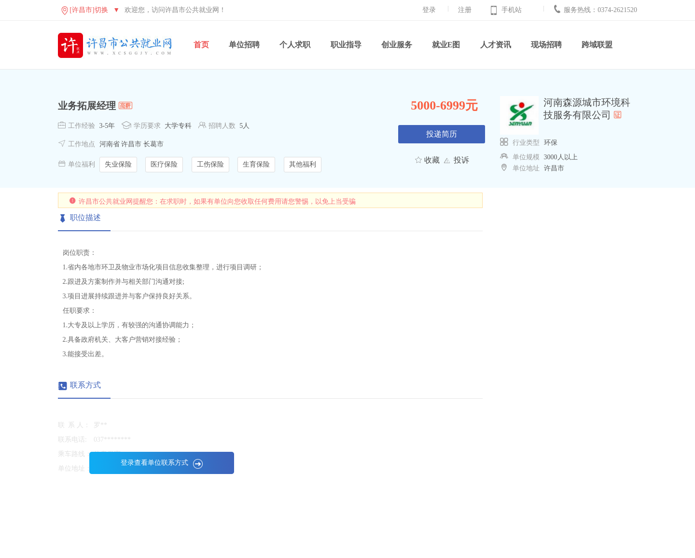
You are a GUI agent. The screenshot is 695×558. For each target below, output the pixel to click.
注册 (465, 10)
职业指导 (346, 45)
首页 (201, 45)
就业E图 (446, 45)
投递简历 (441, 134)
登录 (429, 10)
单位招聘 (244, 45)
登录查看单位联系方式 (162, 462)
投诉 (461, 160)
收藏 (432, 160)
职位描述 (85, 217)
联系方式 (85, 385)
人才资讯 (495, 45)
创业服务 (396, 45)
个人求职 (294, 45)
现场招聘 (546, 45)
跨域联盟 (597, 45)
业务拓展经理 (87, 105)
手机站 (511, 10)
